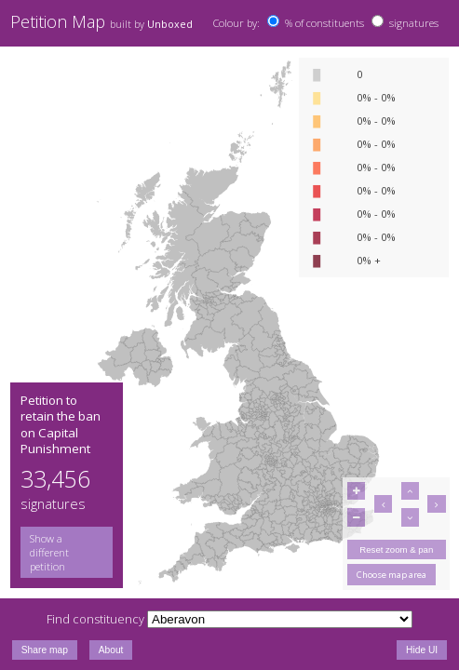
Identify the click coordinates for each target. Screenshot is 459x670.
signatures (414, 23)
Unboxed (170, 24)
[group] (66, 552)
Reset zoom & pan (396, 549)
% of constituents (324, 23)
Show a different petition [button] (49, 552)
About (111, 650)
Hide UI (422, 650)
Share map (44, 650)
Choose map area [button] (391, 575)
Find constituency (95, 618)
